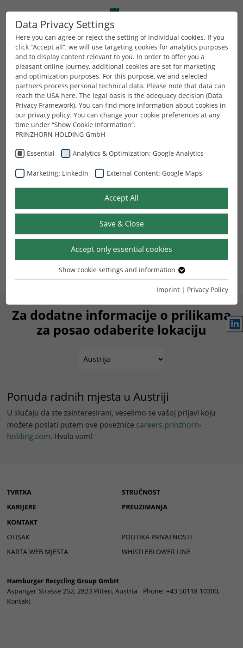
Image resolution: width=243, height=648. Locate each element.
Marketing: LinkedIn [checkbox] (57, 173)
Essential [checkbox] (41, 153)
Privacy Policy (207, 289)
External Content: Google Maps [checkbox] (154, 173)
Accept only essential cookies (121, 249)
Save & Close (122, 224)
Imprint (168, 289)
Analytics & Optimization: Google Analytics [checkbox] (138, 153)
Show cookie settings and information (121, 269)
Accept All (121, 198)
